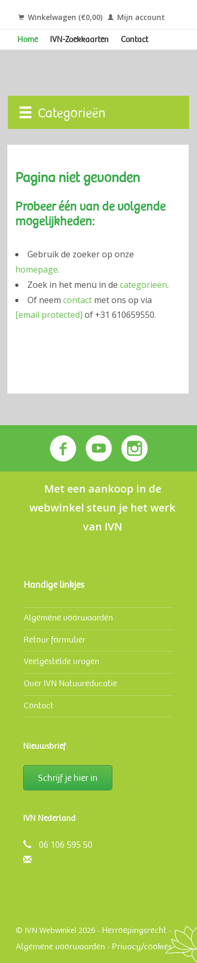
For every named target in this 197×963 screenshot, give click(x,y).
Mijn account (136, 17)
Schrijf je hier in (68, 778)
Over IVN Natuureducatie (70, 683)
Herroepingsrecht (134, 930)
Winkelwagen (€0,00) (60, 17)
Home (27, 39)
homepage (36, 269)
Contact (134, 39)
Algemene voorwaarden (68, 617)
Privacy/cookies (142, 946)
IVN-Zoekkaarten (79, 39)
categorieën (143, 284)
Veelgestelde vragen (61, 661)
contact (77, 300)
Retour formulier (55, 639)
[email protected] (48, 314)
